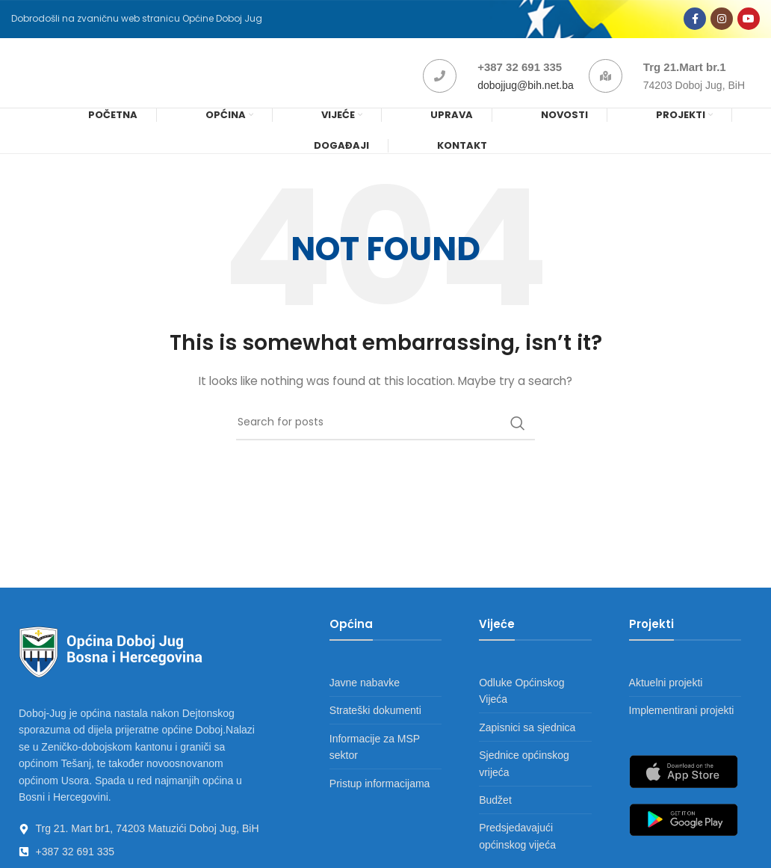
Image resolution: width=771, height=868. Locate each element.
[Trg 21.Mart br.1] (605, 82)
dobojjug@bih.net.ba (525, 91)
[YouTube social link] (748, 21)
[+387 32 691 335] (439, 82)
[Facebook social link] (695, 21)
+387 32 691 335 (519, 73)
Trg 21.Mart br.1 (684, 73)
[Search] (385, 431)
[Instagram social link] (721, 21)
